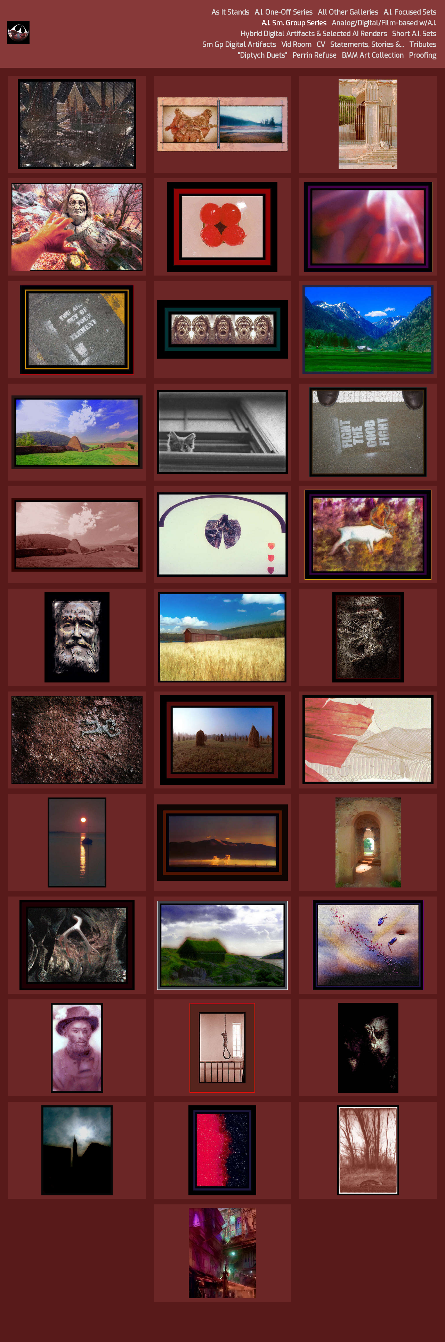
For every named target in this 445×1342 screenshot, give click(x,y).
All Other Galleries (348, 12)
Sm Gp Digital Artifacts (239, 44)
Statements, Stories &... (367, 44)
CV (321, 44)
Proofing (422, 55)
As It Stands (230, 12)
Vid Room (296, 44)
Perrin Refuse (314, 55)
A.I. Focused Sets (409, 12)
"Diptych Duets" (262, 55)
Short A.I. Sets (414, 34)
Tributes (422, 44)
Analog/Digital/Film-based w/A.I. (384, 23)
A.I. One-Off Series (283, 12)
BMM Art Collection (373, 55)
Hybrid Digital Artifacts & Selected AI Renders (314, 34)
